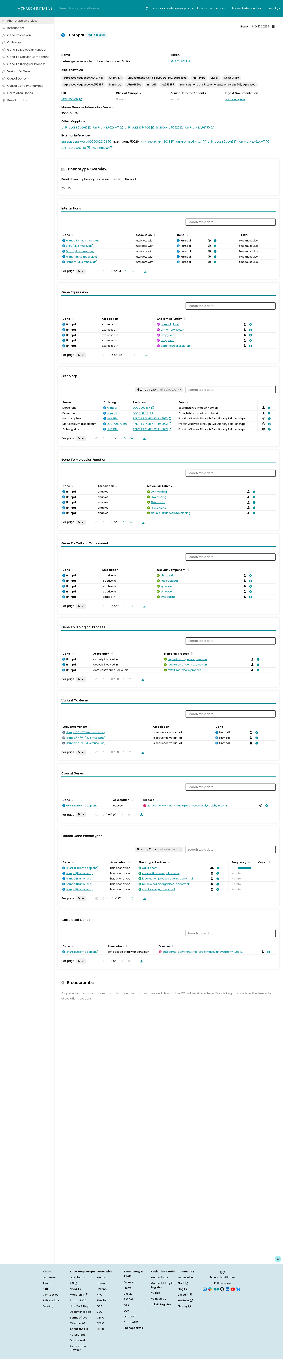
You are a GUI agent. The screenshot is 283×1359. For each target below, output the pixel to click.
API (73, 1283)
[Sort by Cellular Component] (188, 569)
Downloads (77, 1277)
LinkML (128, 1294)
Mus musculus (180, 61)
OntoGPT (130, 1316)
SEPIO (100, 1323)
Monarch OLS (159, 1277)
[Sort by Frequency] (248, 862)
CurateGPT (131, 1322)
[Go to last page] (131, 271)
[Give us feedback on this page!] (278, 1259)
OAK (126, 1305)
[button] (244, 868)
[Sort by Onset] (269, 862)
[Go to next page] (125, 271)
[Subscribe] (205, 1289)
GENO (100, 1317)
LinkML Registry (161, 1304)
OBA (99, 1306)
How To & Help (79, 1306)
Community (271, 8)
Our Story (49, 1277)
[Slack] (210, 1289)
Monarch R (78, 1294)
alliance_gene (235, 99)
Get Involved (186, 1277)
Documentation (80, 1312)
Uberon (101, 1283)
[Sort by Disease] (156, 799)
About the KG (79, 1329)
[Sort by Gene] (72, 234)
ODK (126, 1311)
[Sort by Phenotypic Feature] (168, 862)
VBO (99, 1312)
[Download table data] (144, 271)
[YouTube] (232, 1289)
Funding (48, 1306)
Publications (51, 1300)
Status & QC (78, 1300)
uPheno (102, 1289)
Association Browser (78, 1348)
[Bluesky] (238, 1289)
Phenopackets (133, 1328)
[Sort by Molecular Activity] (174, 485)
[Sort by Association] (154, 234)
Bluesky (184, 1306)
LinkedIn (184, 1294)
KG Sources (77, 1335)
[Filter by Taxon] (159, 389)
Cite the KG (77, 1323)
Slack (183, 1283)
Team (46, 1283)
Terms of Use (78, 1317)
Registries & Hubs (249, 8)
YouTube (185, 1300)
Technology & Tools (222, 8)
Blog (182, 1289)
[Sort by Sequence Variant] (89, 726)
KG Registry (158, 1298)
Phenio (101, 1300)
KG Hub (155, 1293)
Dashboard (77, 1340)
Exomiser (130, 1282)
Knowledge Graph (176, 8)
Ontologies (198, 8)
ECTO (100, 1329)
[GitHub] (222, 1289)
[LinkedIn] (227, 1289)
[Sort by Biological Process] (191, 653)
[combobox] (104, 8)
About (158, 8)
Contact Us (50, 1294)
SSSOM (128, 1299)
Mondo (101, 1277)
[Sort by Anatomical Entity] (184, 318)
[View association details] (214, 240)
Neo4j (75, 1289)
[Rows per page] (81, 271)
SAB (45, 1289)
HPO (99, 1294)
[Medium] (216, 1289)
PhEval (128, 1288)
